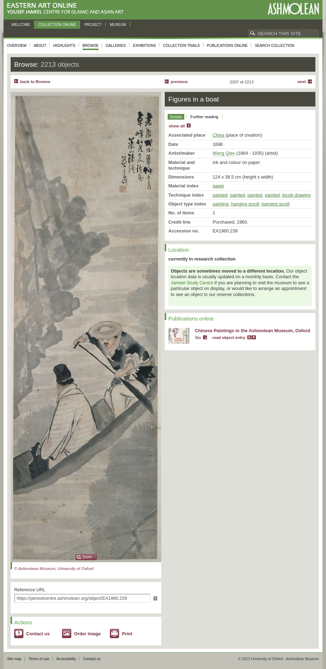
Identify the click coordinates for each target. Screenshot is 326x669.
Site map (14, 659)
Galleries (116, 46)
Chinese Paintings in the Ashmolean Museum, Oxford (252, 330)
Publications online (227, 46)
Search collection (274, 46)
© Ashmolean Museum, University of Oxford (54, 568)
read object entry (228, 337)
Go (198, 337)
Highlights (64, 46)
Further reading (204, 117)
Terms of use (38, 659)
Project (92, 25)
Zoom (87, 557)
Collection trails (181, 46)
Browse (91, 46)
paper (218, 185)
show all (177, 126)
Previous (179, 81)
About (40, 46)
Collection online (57, 25)
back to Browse (35, 81)
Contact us (38, 633)
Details (176, 117)
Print (127, 633)
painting (221, 204)
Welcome (20, 25)
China (218, 135)
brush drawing (296, 195)
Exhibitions (144, 46)
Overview (17, 46)
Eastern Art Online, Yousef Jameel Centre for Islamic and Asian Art (67, 9)
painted (220, 195)
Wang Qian (224, 153)
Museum (118, 25)
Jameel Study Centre (192, 282)
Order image (87, 633)
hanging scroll (245, 204)
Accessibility (66, 659)
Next (301, 81)
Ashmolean (293, 9)
